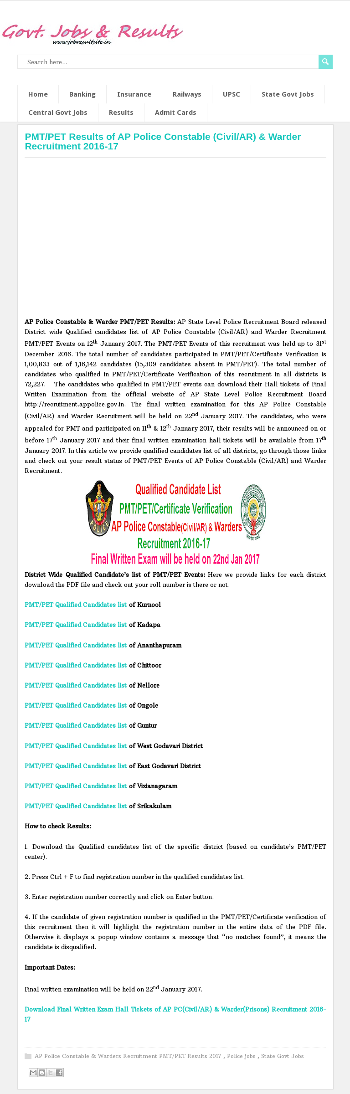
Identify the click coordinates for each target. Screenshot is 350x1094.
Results (121, 112)
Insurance (134, 94)
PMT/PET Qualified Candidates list (76, 604)
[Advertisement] (175, 243)
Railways (187, 94)
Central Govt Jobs (58, 112)
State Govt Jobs (288, 94)
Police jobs (242, 1056)
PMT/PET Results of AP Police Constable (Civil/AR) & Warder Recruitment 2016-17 (163, 141)
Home (38, 94)
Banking (82, 94)
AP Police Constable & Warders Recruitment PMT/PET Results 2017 (129, 1056)
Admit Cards (175, 112)
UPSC (231, 94)
